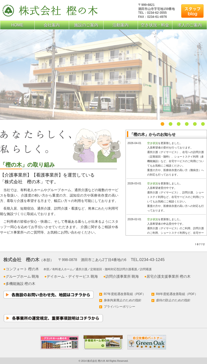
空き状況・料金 (155, 25)
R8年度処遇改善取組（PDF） (174, 294)
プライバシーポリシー (117, 306)
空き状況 (152, 143)
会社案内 (52, 25)
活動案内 (120, 25)
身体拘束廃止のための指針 (120, 300)
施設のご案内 (86, 25)
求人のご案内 (190, 25)
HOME (17, 25)
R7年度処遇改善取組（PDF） (122, 294)
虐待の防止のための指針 (171, 300)
